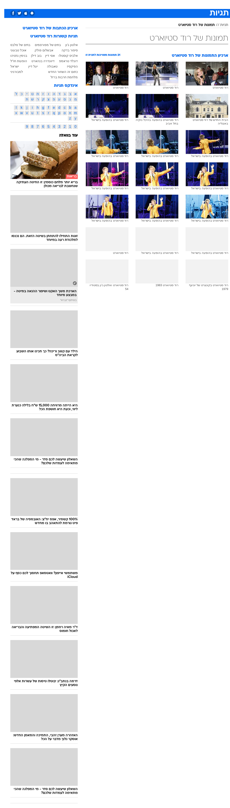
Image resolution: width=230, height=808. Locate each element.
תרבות (146, 4)
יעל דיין (28, 66)
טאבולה (48, 66)
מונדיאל (160, 4)
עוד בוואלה (64, 135)
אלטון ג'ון (67, 45)
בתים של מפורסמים (44, 45)
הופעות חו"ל (14, 61)
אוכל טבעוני (14, 50)
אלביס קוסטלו (63, 55)
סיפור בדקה (65, 50)
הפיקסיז (68, 66)
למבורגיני (12, 72)
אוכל (110, 4)
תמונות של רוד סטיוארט (192, 25)
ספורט (175, 4)
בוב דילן (32, 55)
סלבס (133, 4)
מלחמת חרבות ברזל (59, 77)
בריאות (97, 4)
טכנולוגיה (67, 4)
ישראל (10, 66)
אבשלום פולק (39, 50)
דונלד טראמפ (64, 61)
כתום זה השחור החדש (58, 72)
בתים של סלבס (16, 45)
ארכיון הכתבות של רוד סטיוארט (45, 28)
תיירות (83, 4)
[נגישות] (6, 6)
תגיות (220, 25)
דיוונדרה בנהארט (38, 61)
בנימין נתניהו (14, 55)
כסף (121, 4)
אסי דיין (46, 55)
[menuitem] (173, 6)
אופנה (52, 4)
